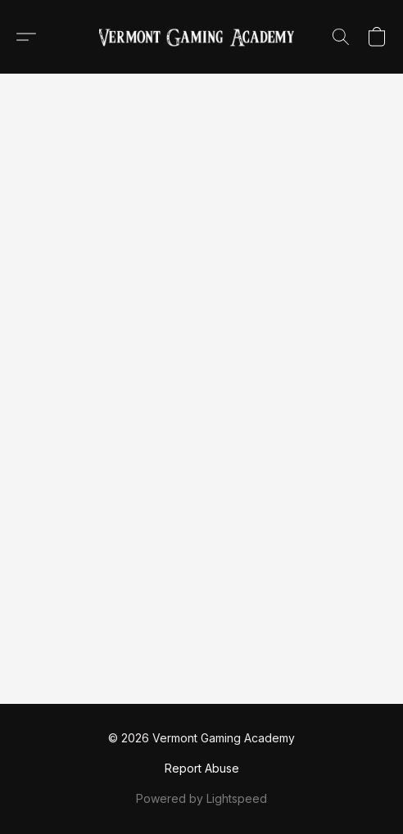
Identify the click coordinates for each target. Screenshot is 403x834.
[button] (201, 37)
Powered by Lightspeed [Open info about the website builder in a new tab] (201, 798)
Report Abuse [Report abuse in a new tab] (202, 768)
